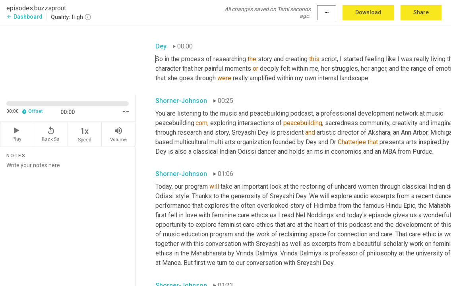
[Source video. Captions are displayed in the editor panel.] (67, 59)
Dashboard (24, 17)
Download (368, 12)
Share (421, 12)
